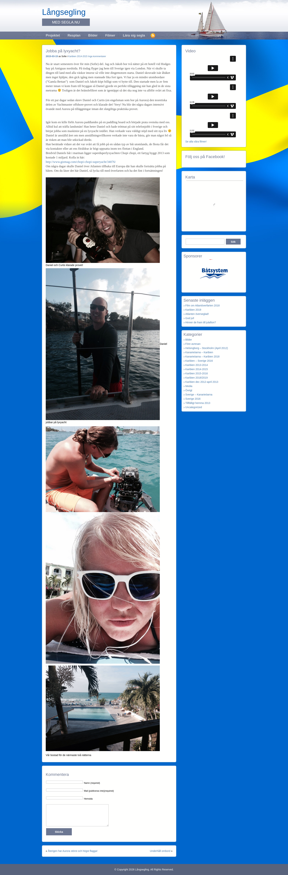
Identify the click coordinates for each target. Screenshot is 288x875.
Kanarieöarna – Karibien (199, 352)
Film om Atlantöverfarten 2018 (202, 305)
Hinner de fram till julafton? (200, 322)
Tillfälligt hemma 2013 (197, 403)
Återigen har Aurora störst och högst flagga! (73, 850)
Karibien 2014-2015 (78, 56)
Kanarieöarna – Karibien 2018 (202, 356)
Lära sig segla (134, 35)
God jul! (189, 318)
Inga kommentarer (97, 56)
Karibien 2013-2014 (196, 365)
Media (188, 386)
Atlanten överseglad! (197, 313)
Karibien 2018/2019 (196, 377)
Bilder (93, 35)
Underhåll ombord (160, 850)
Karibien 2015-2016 (196, 373)
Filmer (110, 35)
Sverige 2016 (193, 398)
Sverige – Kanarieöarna (198, 394)
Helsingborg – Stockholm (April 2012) (206, 348)
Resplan (74, 35)
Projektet (53, 35)
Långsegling (64, 12)
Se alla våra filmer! (196, 141)
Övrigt (188, 390)
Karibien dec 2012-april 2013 (201, 381)
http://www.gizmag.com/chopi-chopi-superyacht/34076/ (81, 162)
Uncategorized (193, 407)
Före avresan (192, 343)
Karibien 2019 (193, 309)
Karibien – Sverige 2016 (199, 360)
